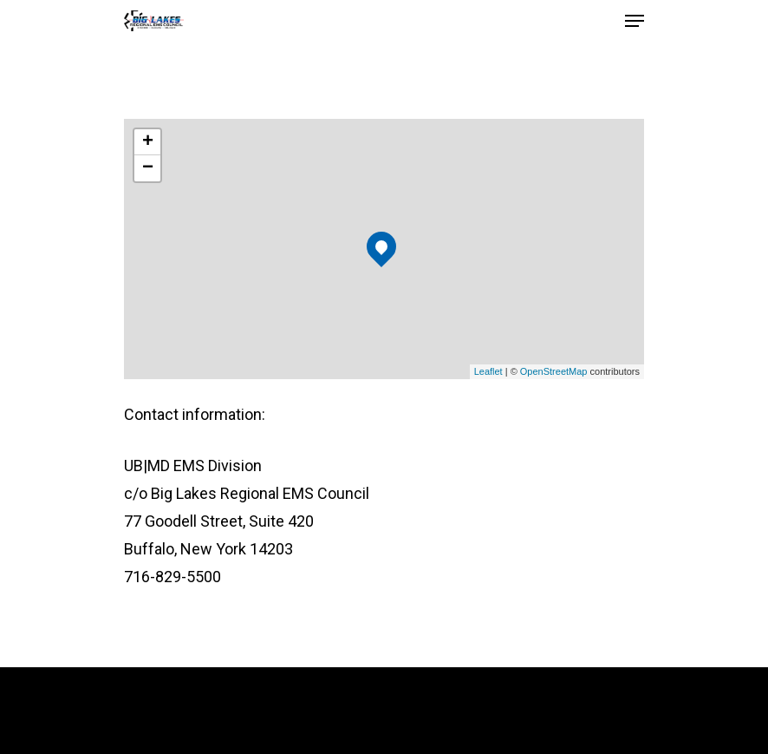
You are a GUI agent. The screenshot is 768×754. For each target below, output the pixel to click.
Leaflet (488, 371)
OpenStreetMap (554, 371)
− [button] (147, 168)
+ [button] (147, 142)
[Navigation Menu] (634, 21)
